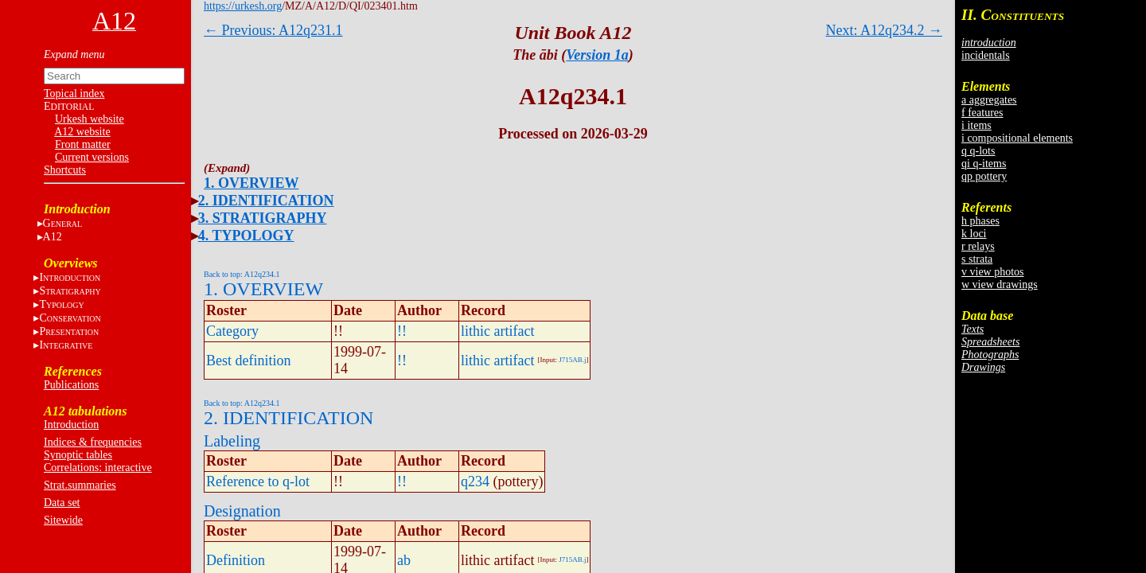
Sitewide (63, 520)
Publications (71, 385)
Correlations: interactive (98, 468)
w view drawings (999, 284)
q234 (475, 481)
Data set (62, 503)
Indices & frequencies (93, 442)
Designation (242, 511)
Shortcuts (65, 170)
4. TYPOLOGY (246, 236)
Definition (235, 560)
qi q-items (983, 164)
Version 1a (597, 55)
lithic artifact (497, 331)
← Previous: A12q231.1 (273, 30)
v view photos (992, 272)
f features (982, 113)
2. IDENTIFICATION (266, 201)
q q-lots (978, 151)
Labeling (232, 441)
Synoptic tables (78, 455)
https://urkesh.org (243, 6)
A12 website (82, 132)
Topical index (74, 93)
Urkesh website (89, 119)
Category (232, 331)
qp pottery (984, 176)
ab (404, 560)
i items (976, 125)
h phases (980, 221)
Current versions (92, 157)
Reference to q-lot (258, 481)
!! (402, 331)
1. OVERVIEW (251, 183)
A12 (52, 237)
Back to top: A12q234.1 (242, 274)
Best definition (248, 360)
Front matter (83, 144)
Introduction (71, 425)
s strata (976, 259)
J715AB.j (572, 360)
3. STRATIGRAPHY (262, 218)
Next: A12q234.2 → (884, 30)
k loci (974, 234)
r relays (978, 246)
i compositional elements (1017, 138)
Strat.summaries (80, 485)
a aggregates (989, 100)
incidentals (985, 55)
